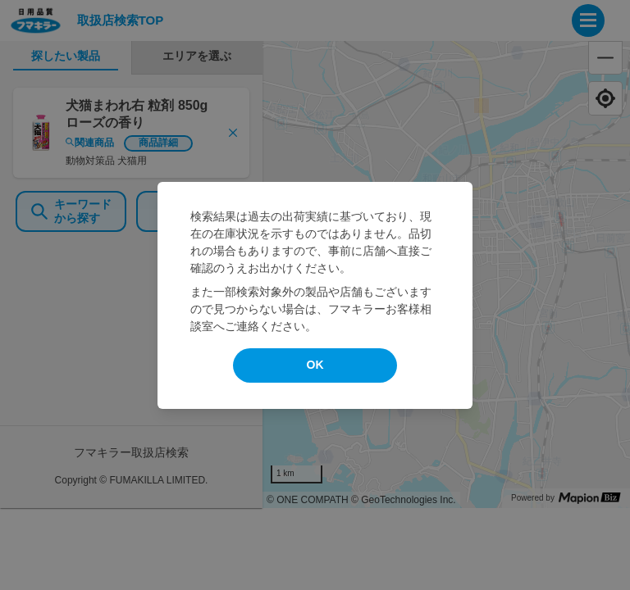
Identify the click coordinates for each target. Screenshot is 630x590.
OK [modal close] (315, 364)
